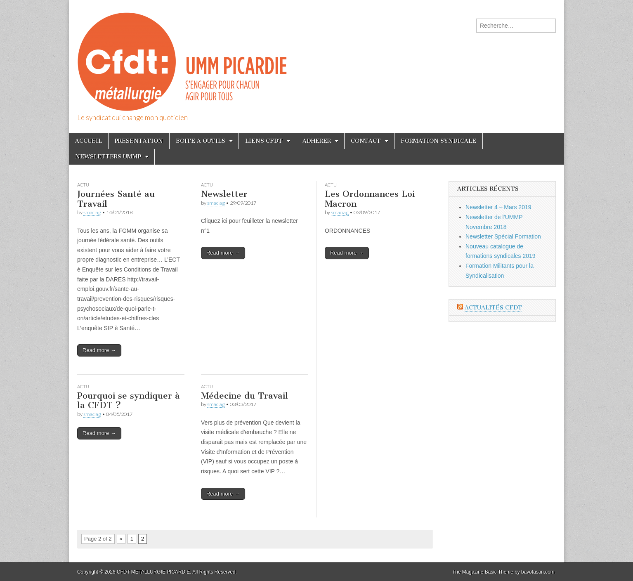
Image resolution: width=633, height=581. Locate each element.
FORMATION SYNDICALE (438, 140)
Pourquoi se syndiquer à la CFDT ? (128, 400)
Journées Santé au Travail (116, 199)
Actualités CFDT (493, 307)
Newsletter (224, 194)
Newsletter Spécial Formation (503, 236)
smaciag (92, 212)
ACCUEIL (88, 140)
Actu (83, 184)
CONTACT (366, 140)
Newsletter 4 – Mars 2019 (498, 207)
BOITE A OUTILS (200, 140)
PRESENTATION (139, 140)
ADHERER (316, 140)
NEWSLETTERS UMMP (108, 156)
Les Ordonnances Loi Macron (370, 199)
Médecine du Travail (244, 395)
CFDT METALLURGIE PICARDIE (153, 572)
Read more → (99, 350)
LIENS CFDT (264, 140)
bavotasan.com (538, 572)
